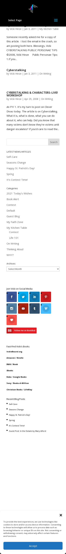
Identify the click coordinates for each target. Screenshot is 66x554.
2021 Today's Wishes (19, 193)
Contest (11, 205)
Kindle (20, 358)
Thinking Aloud (15, 249)
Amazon (11, 358)
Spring (10, 174)
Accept (33, 546)
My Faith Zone (15, 222)
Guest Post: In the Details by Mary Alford (27, 431)
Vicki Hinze (15, 29)
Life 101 (14, 237)
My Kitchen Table (49, 29)
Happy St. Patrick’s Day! (21, 168)
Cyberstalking (16, 70)
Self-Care (12, 156)
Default (11, 210)
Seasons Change (16, 162)
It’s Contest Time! (17, 179)
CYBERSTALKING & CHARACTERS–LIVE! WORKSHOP (32, 94)
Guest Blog (13, 216)
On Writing (45, 73)
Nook (15, 364)
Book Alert (13, 199)
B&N (9, 364)
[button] (61, 515)
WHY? (10, 255)
